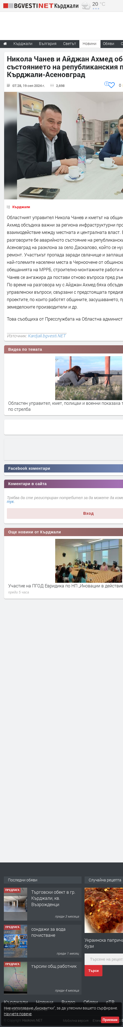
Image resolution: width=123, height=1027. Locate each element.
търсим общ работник (54, 966)
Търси (93, 971)
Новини (89, 43)
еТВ (110, 1002)
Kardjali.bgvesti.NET (46, 335)
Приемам (110, 1020)
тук (10, 501)
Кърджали (21, 206)
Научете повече (18, 1013)
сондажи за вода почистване (48, 932)
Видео (68, 1002)
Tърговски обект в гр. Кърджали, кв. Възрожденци (53, 898)
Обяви (90, 1002)
